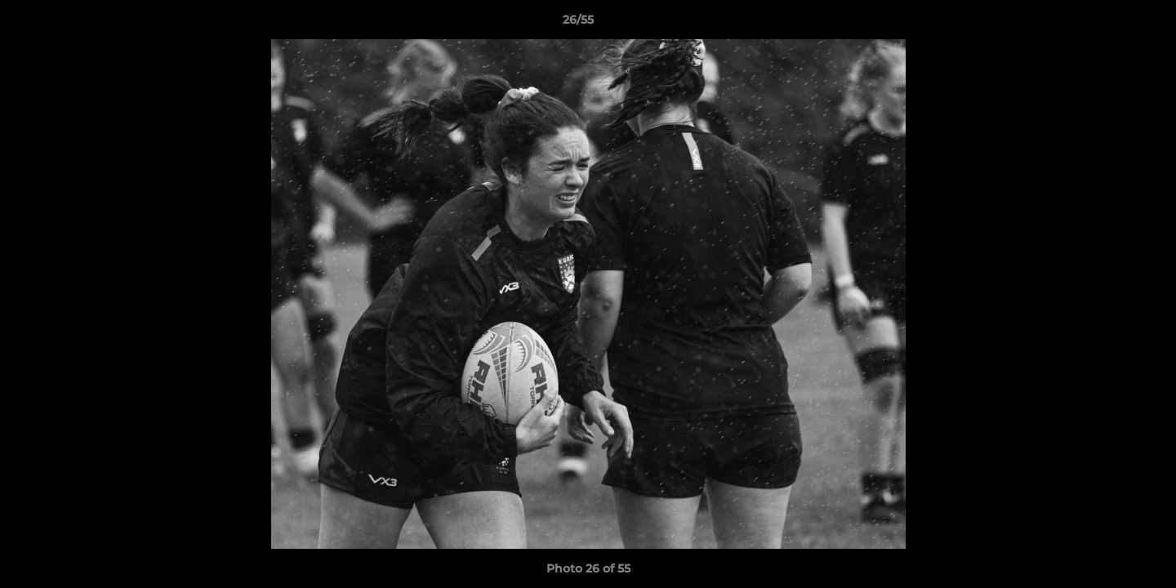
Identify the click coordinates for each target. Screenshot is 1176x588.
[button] (1107, 23)
